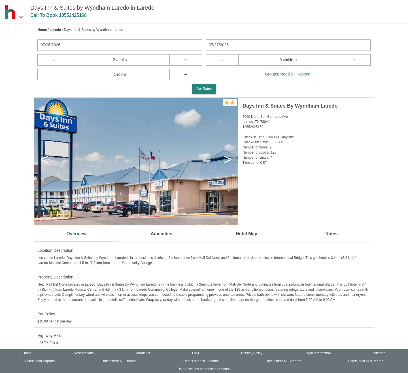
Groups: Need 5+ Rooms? (288, 74)
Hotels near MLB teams (283, 361)
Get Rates (204, 89)
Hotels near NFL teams (119, 361)
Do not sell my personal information (204, 369)
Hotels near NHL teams (365, 361)
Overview (76, 233)
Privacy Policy (251, 353)
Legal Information (318, 353)
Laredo (55, 30)
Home (42, 30)
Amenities (161, 233)
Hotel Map (246, 233)
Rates (331, 233)
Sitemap (379, 353)
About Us (143, 353)
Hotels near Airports (40, 361)
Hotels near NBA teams (201, 361)
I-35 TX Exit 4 (47, 343)
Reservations (84, 353)
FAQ (195, 353)
